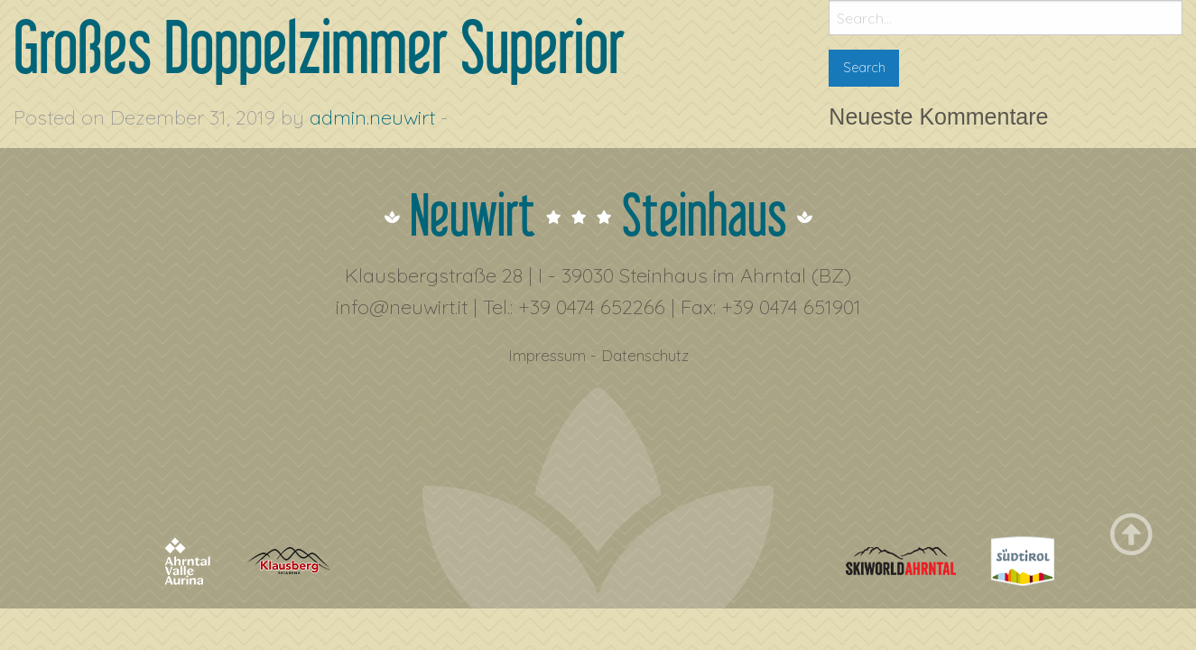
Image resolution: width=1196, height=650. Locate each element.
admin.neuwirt (372, 117)
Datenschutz (645, 355)
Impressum (547, 355)
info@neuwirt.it (402, 307)
